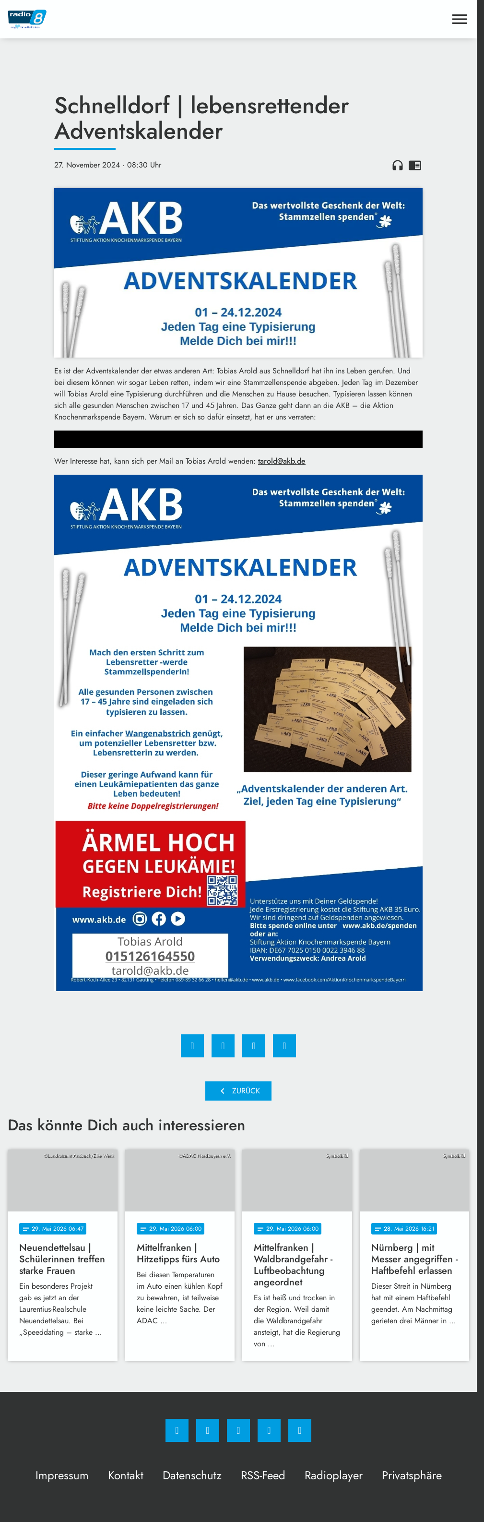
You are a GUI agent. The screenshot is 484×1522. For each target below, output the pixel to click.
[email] (299, 1430)
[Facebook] (177, 1430)
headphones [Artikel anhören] (397, 165)
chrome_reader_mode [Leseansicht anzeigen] (415, 165)
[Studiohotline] (269, 1430)
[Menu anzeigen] (459, 19)
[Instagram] (207, 1430)
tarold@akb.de (282, 461)
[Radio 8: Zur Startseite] (123, 19)
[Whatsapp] (238, 1430)
